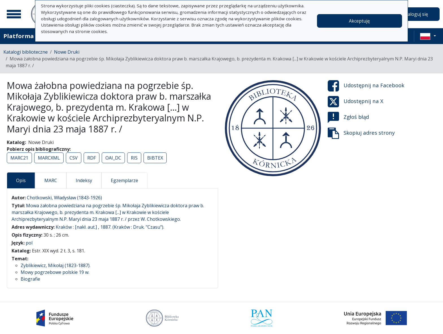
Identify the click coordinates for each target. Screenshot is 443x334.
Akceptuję (359, 21)
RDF (91, 158)
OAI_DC (113, 158)
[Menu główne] (13, 14)
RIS (134, 158)
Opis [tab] (21, 180)
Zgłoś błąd (348, 117)
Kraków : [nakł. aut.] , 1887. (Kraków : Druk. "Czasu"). (110, 227)
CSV (74, 158)
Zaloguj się (416, 14)
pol (29, 243)
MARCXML (49, 158)
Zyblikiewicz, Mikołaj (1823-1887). (55, 265)
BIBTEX (155, 158)
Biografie (30, 279)
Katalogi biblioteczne (25, 52)
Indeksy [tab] (84, 180)
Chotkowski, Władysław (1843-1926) (64, 198)
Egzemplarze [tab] (124, 180)
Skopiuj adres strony (361, 133)
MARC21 (19, 158)
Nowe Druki (66, 52)
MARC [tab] (50, 180)
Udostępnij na (366, 85)
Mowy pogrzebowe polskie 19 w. (55, 272)
